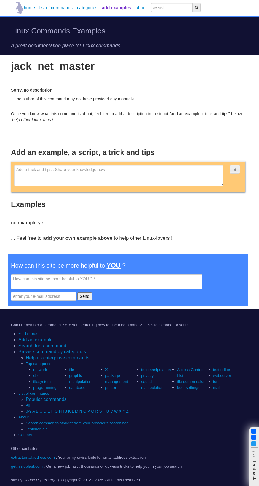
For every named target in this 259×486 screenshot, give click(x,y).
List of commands (33, 393)
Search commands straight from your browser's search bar (77, 423)
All (28, 405)
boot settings (188, 387)
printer (110, 387)
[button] (235, 169)
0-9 (28, 411)
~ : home (27, 333)
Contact (25, 435)
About (23, 417)
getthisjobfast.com (27, 466)
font (216, 381)
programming (44, 387)
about (141, 7)
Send (84, 296)
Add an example (35, 339)
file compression (191, 381)
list (56, 7)
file (71, 369)
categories (87, 7)
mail (216, 387)
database (77, 387)
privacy (147, 375)
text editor (221, 369)
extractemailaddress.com (33, 457)
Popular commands (46, 399)
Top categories (38, 364)
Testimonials (36, 429)
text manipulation (156, 369)
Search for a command (42, 345)
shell (37, 375)
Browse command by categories (52, 351)
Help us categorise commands (57, 357)
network (40, 369)
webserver (222, 375)
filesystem (42, 381)
